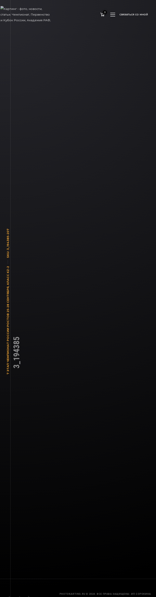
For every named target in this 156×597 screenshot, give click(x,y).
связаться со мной (133, 14)
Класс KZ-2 (8, 277)
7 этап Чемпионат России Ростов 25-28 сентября (8, 333)
